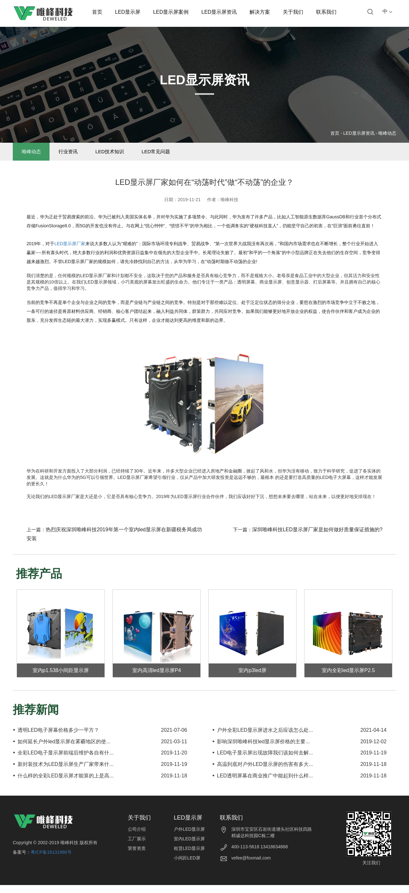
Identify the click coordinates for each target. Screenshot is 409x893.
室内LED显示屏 (189, 846)
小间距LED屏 (187, 865)
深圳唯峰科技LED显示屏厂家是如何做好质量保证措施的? (317, 537)
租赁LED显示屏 (189, 856)
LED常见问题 (185, 155)
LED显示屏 (127, 12)
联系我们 (326, 12)
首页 (97, 12)
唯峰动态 (387, 133)
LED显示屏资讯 (219, 12)
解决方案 (260, 12)
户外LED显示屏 (189, 837)
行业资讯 (80, 155)
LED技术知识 (131, 155)
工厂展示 (137, 846)
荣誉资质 (137, 856)
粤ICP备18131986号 (51, 860)
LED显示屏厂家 (69, 251)
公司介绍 (137, 837)
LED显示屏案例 (171, 12)
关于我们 (293, 12)
